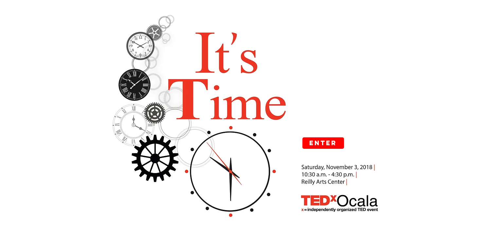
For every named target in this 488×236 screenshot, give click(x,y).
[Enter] (323, 143)
